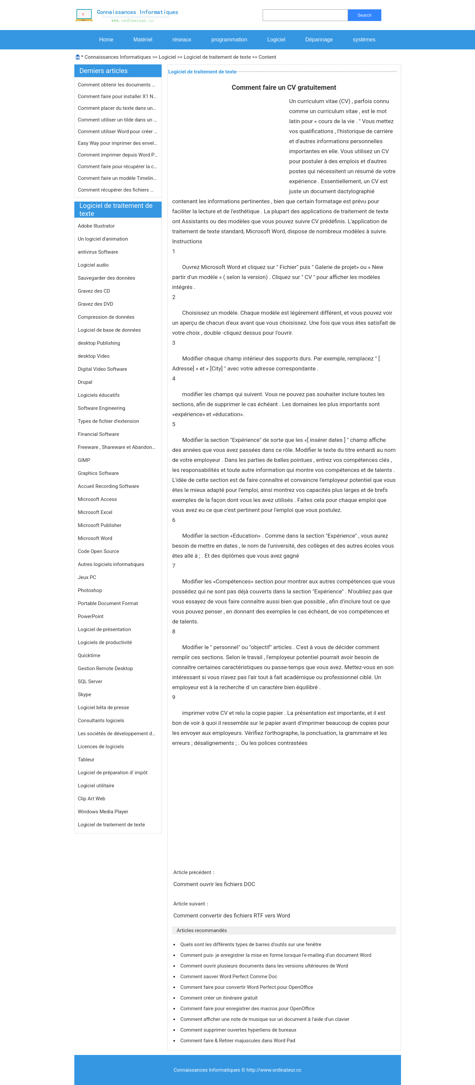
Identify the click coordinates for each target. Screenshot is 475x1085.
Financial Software (98, 434)
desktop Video (94, 356)
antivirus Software (98, 252)
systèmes (364, 39)
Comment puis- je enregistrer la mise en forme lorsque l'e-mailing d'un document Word (276, 955)
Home (106, 39)
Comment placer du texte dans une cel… (118, 108)
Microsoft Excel (95, 512)
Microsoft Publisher (100, 525)
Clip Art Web (92, 799)
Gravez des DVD (95, 304)
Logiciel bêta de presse (103, 708)
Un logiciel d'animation (103, 239)
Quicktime (89, 655)
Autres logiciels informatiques (111, 564)
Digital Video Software (102, 369)
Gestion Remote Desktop (105, 668)
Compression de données (106, 317)
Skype (84, 695)
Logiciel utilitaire (96, 786)
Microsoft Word (95, 538)
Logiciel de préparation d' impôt (113, 773)
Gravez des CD (94, 291)
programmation (229, 39)
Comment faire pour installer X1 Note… (118, 96)
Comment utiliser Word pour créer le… (118, 131)
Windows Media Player (103, 812)
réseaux (181, 39)
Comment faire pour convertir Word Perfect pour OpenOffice (247, 987)
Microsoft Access (97, 499)
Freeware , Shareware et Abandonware (118, 447)
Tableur (86, 760)
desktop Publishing (99, 343)
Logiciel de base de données (109, 330)
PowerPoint (91, 616)
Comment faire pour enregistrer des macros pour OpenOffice (248, 1009)
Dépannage (319, 39)
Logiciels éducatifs (99, 395)
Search (364, 15)
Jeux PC (87, 577)
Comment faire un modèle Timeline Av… (118, 178)
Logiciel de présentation (104, 629)
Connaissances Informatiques (118, 57)
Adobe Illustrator (96, 226)
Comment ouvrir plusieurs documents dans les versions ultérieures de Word (264, 966)
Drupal (85, 382)
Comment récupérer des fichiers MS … (118, 190)
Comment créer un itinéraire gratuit (219, 998)
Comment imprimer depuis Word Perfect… (118, 155)
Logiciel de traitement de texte (217, 57)
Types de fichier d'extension (108, 421)
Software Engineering (101, 408)
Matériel (142, 39)
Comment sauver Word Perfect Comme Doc (229, 977)
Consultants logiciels (101, 721)
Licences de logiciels (101, 747)
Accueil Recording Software (108, 486)
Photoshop (90, 590)
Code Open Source (98, 551)
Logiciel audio (93, 265)
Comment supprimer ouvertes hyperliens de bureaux (239, 1030)
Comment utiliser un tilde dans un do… (118, 120)
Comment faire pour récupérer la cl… (118, 167)
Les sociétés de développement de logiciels (118, 734)
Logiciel (276, 39)
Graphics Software (98, 473)
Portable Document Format (108, 603)
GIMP (84, 460)
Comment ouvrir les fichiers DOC (215, 884)
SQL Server (90, 682)
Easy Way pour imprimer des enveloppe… (118, 143)
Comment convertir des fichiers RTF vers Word (232, 915)
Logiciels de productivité (105, 642)
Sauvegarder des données (106, 278)
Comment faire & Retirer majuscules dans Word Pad (238, 1041)
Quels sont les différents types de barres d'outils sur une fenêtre (251, 944)
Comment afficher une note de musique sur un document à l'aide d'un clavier (265, 1019)
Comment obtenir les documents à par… (118, 85)
